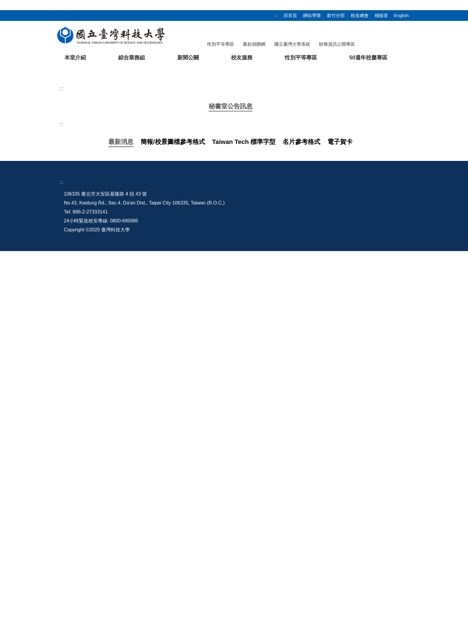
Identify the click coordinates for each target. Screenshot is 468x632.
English (401, 15)
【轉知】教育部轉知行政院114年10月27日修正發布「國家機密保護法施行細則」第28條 (190, 359)
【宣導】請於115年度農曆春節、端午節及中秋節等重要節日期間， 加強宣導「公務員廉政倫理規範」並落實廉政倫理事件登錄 (230, 508)
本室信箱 (279, 574)
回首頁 (290, 15)
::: (276, 15)
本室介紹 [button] (75, 58)
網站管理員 (281, 583)
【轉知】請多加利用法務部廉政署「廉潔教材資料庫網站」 (159, 472)
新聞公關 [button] (188, 58)
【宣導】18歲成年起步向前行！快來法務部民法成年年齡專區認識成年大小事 (178, 460)
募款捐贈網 (254, 44)
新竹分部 (336, 15)
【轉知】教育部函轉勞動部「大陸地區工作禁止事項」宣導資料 (163, 371)
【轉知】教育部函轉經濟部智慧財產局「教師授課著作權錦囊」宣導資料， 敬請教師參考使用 (195, 311)
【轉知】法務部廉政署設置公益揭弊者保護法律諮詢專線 (156, 383)
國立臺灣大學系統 (292, 44)
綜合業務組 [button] (131, 58)
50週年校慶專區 (368, 58)
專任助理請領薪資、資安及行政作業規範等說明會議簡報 (156, 496)
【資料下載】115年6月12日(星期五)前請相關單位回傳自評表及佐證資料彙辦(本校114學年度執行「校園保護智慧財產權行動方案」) (236, 276)
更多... (234, 398)
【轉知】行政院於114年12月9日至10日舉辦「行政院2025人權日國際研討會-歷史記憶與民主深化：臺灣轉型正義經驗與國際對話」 (235, 347)
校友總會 (360, 15)
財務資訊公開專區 (337, 44)
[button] (14, 138)
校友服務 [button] (242, 58)
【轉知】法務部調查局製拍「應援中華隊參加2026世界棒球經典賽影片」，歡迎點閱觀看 (190, 299)
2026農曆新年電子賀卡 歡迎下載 (131, 484)
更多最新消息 (234, 523)
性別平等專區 (220, 44)
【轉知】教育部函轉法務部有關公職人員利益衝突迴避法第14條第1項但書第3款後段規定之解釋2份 (201, 335)
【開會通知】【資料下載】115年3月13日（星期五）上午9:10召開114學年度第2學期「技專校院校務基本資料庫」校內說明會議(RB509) (240, 287)
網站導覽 (312, 15)
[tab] (350, 205)
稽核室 (381, 15)
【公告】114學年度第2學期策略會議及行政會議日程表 (155, 323)
